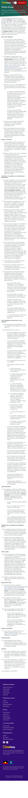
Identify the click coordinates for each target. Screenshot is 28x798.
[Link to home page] (6, 2)
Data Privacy (6, 690)
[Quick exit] (22, 2)
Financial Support (7, 704)
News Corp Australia (8, 739)
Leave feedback (7, 717)
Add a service (6, 725)
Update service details (8, 727)
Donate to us (6, 716)
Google (5, 735)
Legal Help (5, 702)
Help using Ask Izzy (8, 687)
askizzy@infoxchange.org (11, 66)
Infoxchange (18, 750)
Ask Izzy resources (7, 729)
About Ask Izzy (7, 712)
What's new (6, 714)
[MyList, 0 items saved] (14, 3)
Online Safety (6, 692)
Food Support (6, 689)
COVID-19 (5, 694)
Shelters (5, 700)
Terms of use (6, 719)
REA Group (6, 737)
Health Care (6, 706)
